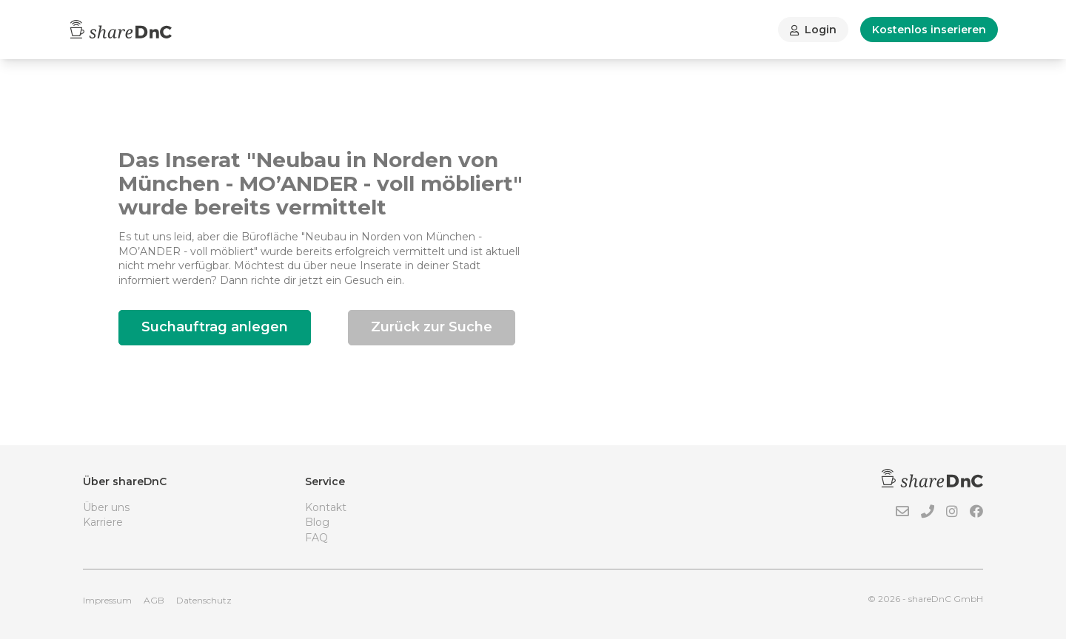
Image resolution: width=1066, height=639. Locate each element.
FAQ (316, 537)
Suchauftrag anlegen (214, 327)
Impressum (107, 600)
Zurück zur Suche (431, 327)
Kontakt (325, 507)
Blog (317, 522)
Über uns (106, 507)
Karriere (103, 522)
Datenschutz (204, 600)
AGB (154, 600)
